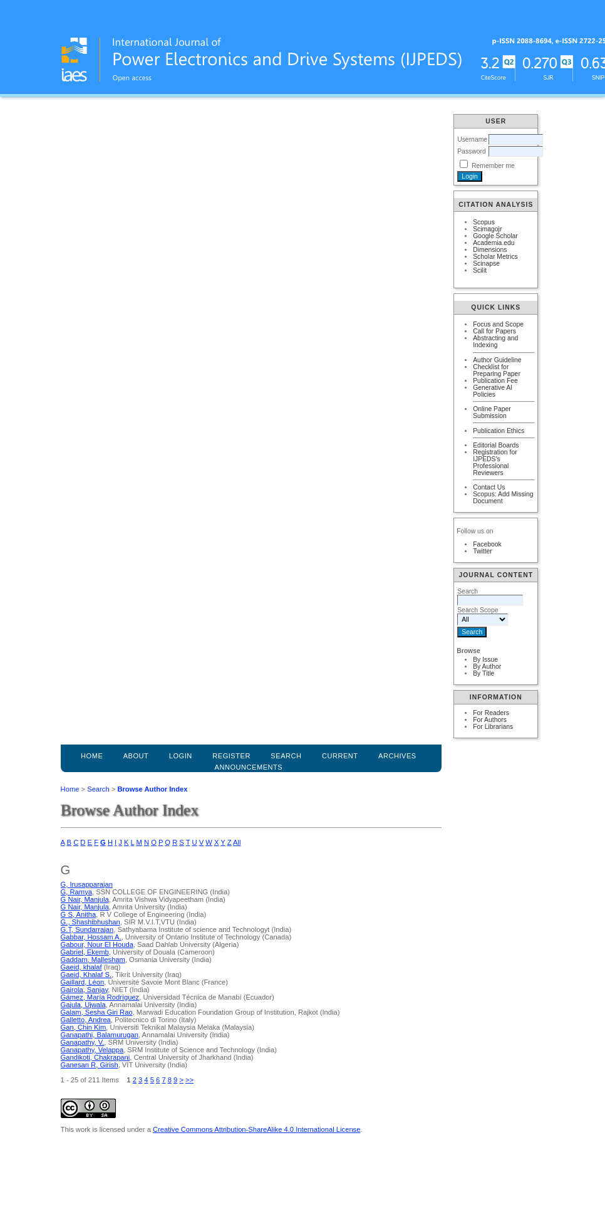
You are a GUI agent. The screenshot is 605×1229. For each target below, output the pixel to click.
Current (340, 756)
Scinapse (486, 263)
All (236, 842)
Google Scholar (495, 236)
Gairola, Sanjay (84, 989)
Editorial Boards (496, 445)
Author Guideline (497, 360)
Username (472, 139)
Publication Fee (495, 380)
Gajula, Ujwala (83, 1004)
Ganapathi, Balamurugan (99, 1034)
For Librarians (493, 726)
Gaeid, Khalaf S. (86, 974)
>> (189, 1080)
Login (180, 756)
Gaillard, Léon (83, 982)
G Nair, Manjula (85, 899)
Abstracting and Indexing (495, 341)
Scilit (480, 270)
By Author (487, 666)
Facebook (487, 544)
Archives (397, 756)
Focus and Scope (498, 324)
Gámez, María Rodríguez (100, 997)
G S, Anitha (78, 914)
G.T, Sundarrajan (87, 929)
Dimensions (490, 249)
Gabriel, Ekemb (85, 952)
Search (98, 789)
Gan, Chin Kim (83, 1027)
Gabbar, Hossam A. (91, 937)
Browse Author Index (152, 789)
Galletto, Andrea (86, 1019)
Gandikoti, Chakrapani (95, 1057)
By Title (483, 673)
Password (471, 151)
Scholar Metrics (495, 256)
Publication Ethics (498, 430)
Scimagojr (487, 229)
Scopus (484, 222)
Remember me (493, 165)
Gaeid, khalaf (81, 967)
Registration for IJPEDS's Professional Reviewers (495, 462)
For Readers (491, 712)
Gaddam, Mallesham (93, 959)
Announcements (249, 767)
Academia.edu (493, 242)
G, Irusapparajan (87, 884)
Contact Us (489, 487)
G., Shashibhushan (90, 922)
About (136, 756)
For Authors (490, 719)
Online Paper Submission (492, 412)
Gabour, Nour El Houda (97, 944)
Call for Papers (494, 331)
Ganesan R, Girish (89, 1065)
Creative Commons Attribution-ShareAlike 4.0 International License (256, 1129)
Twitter (482, 551)
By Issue (485, 659)
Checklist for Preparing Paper (496, 370)
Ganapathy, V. (83, 1042)
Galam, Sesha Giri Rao (97, 1012)
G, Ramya (76, 892)
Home (92, 756)
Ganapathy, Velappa (92, 1050)
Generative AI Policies (492, 391)
